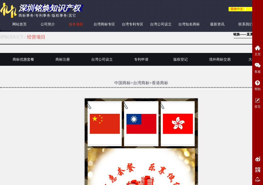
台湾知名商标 (189, 24)
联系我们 (245, 24)
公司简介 (48, 24)
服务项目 (76, 24)
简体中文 (237, 9)
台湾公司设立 (161, 24)
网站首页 (19, 24)
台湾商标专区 (104, 24)
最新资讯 (217, 24)
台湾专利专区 (132, 24)
